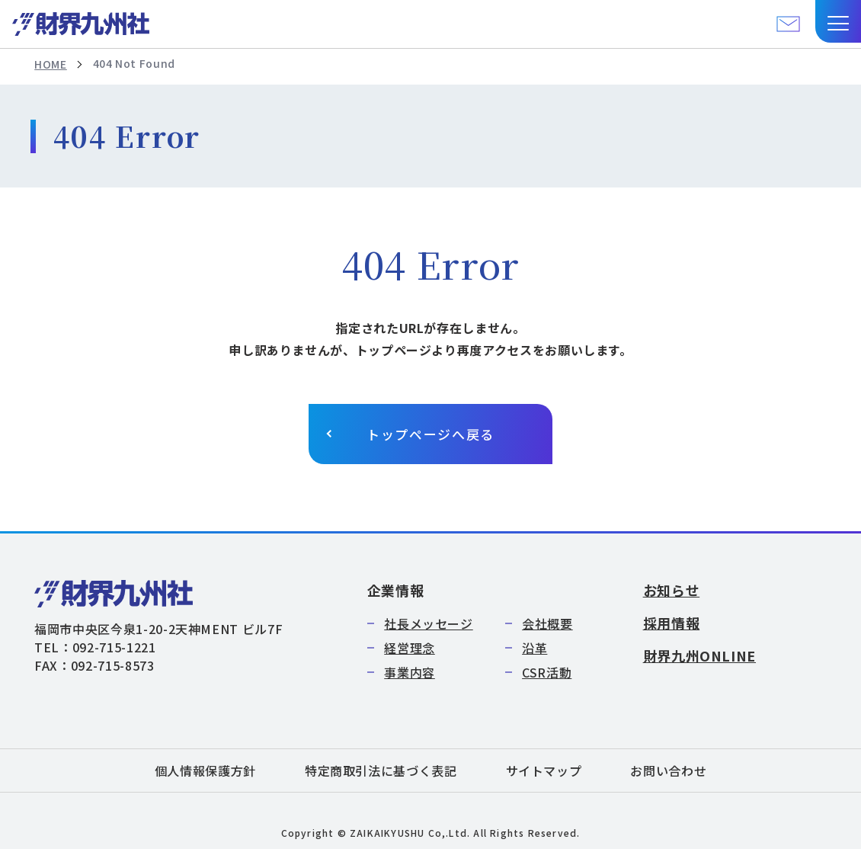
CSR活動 (546, 672)
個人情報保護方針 (205, 770)
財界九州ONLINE (699, 655)
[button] (838, 21)
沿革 (534, 648)
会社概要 (547, 623)
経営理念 (409, 648)
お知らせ (671, 590)
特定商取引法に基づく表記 (381, 770)
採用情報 (671, 623)
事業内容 (409, 672)
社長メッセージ (428, 623)
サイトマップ (544, 770)
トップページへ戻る (430, 434)
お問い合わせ (668, 770)
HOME (50, 64)
